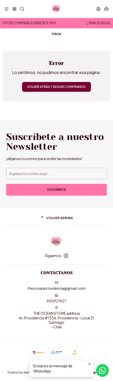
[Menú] (6, 9)
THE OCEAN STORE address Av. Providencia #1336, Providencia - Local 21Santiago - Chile (56, 317)
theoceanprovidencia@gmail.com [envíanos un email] (56, 286)
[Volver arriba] (56, 217)
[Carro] (106, 9)
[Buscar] (22, 9)
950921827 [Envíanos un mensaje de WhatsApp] (56, 298)
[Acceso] (98, 9)
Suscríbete (56, 190)
